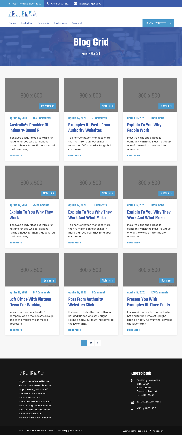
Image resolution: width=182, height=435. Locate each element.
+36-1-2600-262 (57, 3)
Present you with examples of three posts (148, 301)
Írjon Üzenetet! (156, 22)
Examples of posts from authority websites (89, 126)
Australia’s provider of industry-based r (28, 126)
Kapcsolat (80, 22)
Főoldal (13, 22)
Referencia (45, 22)
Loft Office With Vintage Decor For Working (30, 301)
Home (85, 52)
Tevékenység (63, 22)
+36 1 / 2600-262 (147, 407)
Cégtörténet (28, 22)
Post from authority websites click (85, 301)
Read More (15, 154)
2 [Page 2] (91, 341)
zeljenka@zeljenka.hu (87, 3)
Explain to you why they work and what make (90, 214)
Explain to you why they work (31, 214)
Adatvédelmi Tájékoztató (136, 429)
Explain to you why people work (144, 126)
